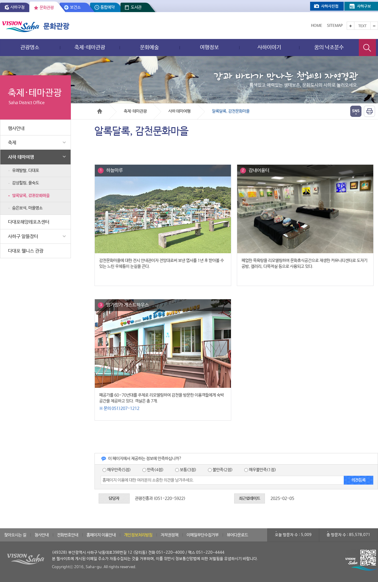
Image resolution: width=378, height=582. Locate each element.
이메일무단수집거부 (203, 535)
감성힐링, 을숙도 (25, 183)
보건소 (75, 7)
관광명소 (29, 47)
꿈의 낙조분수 (329, 47)
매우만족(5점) (116, 469)
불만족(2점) (220, 469)
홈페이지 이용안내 (101, 535)
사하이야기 (269, 47)
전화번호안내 (67, 535)
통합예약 (107, 7)
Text (362, 26)
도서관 (136, 7)
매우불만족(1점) (260, 469)
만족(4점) (153, 469)
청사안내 (42, 535)
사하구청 (17, 7)
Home (316, 26)
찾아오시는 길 (15, 535)
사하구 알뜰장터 (38, 236)
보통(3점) (185, 469)
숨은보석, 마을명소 (27, 208)
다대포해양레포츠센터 (28, 222)
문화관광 (47, 7)
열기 (355, 111)
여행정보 (209, 47)
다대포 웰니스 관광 (25, 251)
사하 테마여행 (38, 156)
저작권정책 (169, 535)
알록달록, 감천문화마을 (31, 195)
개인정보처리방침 (138, 535)
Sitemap (335, 26)
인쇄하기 (369, 111)
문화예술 (149, 47)
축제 (38, 142)
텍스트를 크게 (350, 26)
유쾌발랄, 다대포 (25, 170)
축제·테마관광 (89, 47)
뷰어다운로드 (237, 535)
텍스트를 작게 (374, 26)
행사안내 (16, 128)
